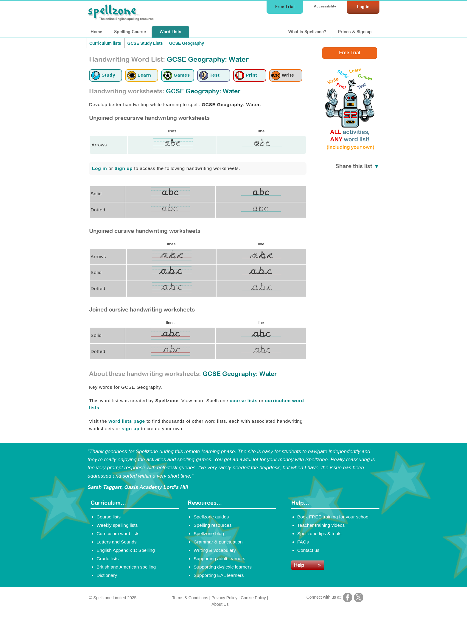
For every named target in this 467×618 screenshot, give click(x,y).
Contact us (308, 550)
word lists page (126, 421)
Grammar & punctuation (218, 541)
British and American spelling (126, 566)
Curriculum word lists (117, 533)
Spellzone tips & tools (319, 533)
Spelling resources (213, 525)
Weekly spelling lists (117, 525)
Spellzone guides (211, 516)
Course (130, 31)
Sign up (123, 168)
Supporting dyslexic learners (223, 566)
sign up (131, 428)
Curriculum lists (105, 43)
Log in (99, 168)
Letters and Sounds (116, 541)
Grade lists (107, 558)
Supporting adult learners (219, 558)
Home (96, 31)
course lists (244, 400)
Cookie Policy (253, 597)
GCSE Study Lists (145, 43)
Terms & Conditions (190, 597)
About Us (219, 604)
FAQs (303, 541)
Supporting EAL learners (219, 575)
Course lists (108, 516)
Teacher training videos (321, 525)
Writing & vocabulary (215, 550)
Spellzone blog (209, 533)
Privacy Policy (224, 597)
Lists (170, 31)
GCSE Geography (186, 43)
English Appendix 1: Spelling (125, 550)
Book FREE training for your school (333, 516)
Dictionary (106, 575)
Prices (355, 31)
